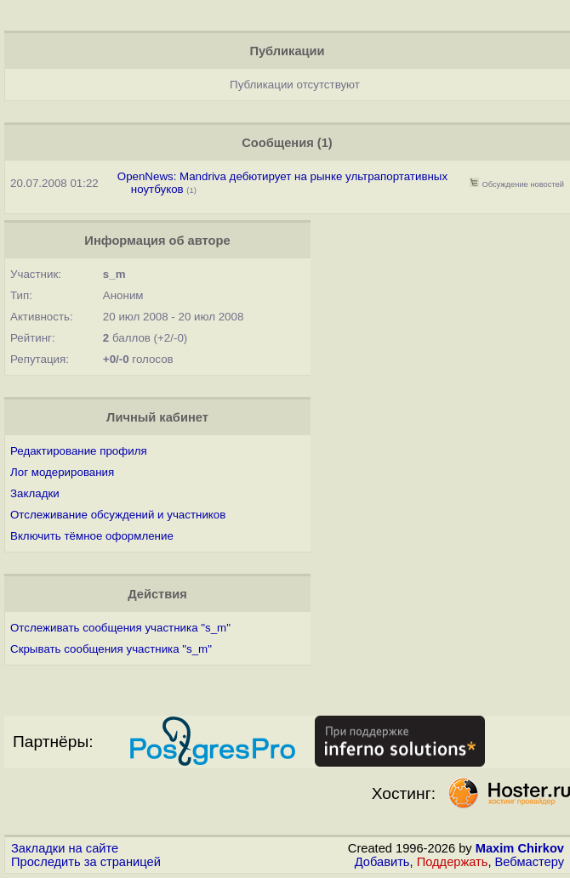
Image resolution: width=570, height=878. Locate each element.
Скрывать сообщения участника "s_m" (111, 649)
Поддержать (452, 862)
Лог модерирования (62, 472)
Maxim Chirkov (520, 848)
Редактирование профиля (78, 451)
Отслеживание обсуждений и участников (117, 514)
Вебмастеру (529, 862)
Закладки (35, 493)
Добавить (382, 862)
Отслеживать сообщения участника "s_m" (120, 627)
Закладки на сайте (64, 848)
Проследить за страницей (86, 862)
